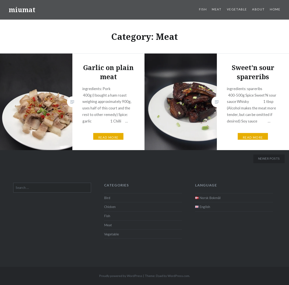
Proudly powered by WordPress (120, 276)
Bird (107, 198)
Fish (203, 9)
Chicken (110, 207)
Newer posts (269, 158)
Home (275, 9)
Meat (217, 9)
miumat (22, 9)
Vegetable (237, 9)
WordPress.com (178, 276)
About (258, 9)
